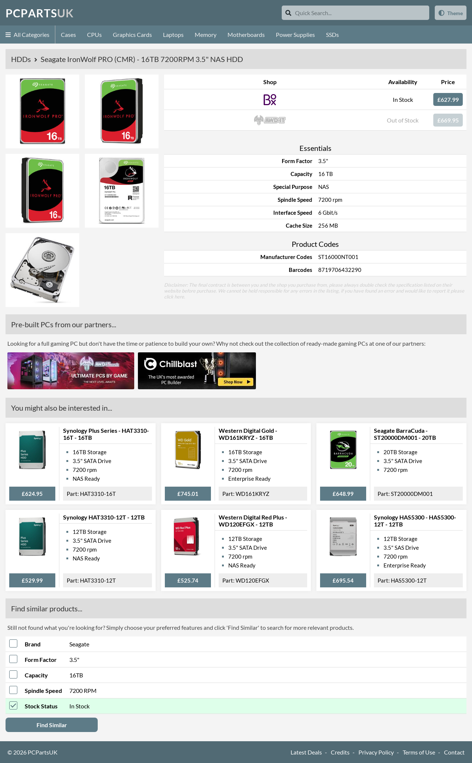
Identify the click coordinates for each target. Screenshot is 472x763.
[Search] (288, 13)
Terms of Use (419, 752)
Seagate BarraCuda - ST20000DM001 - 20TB (405, 434)
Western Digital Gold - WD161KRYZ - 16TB (248, 434)
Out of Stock (403, 120)
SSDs (332, 34)
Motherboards (246, 34)
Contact (454, 752)
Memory (205, 34)
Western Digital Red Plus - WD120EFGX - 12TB (253, 521)
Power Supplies (295, 34)
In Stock (403, 99)
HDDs (21, 59)
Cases (68, 34)
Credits (340, 752)
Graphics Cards (132, 34)
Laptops (173, 34)
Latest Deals (306, 752)
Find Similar (52, 724)
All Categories (27, 34)
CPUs (94, 34)
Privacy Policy (376, 752)
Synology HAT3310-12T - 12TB (104, 517)
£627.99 (448, 99)
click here (174, 297)
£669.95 (448, 120)
